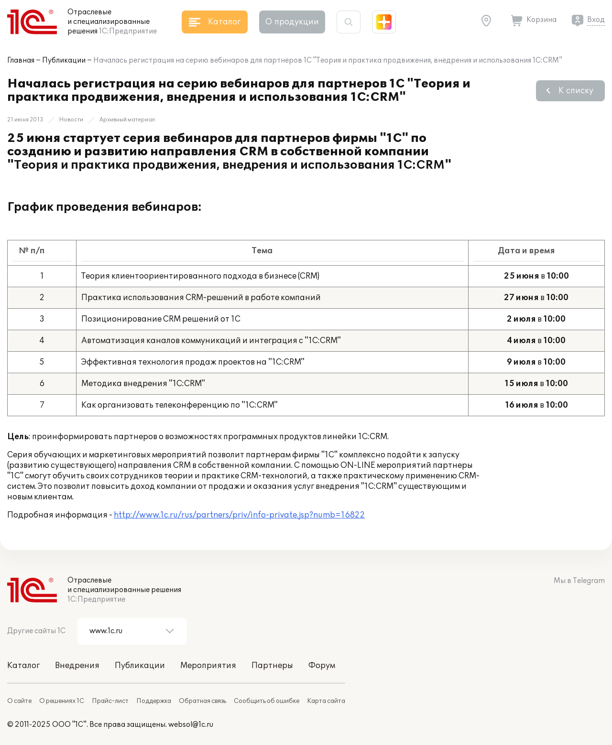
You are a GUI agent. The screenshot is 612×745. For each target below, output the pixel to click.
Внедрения (77, 665)
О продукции (292, 22)
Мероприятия (208, 665)
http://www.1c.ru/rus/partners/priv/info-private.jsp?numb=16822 (239, 515)
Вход (596, 20)
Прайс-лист (110, 701)
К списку (575, 91)
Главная (20, 60)
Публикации (64, 60)
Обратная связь (202, 701)
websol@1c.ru (190, 725)
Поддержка (153, 701)
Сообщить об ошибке (266, 701)
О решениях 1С (61, 701)
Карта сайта (326, 701)
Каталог (23, 665)
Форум (321, 665)
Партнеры (272, 665)
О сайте (19, 701)
